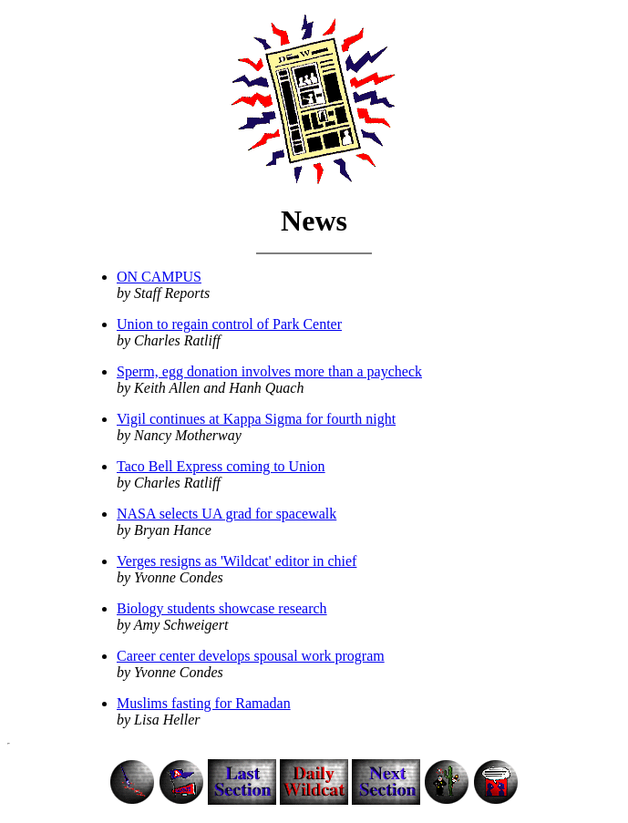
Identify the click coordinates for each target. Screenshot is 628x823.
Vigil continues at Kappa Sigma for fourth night (256, 419)
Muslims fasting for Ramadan (204, 703)
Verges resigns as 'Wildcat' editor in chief (236, 561)
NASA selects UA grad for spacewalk (226, 513)
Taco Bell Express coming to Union (221, 466)
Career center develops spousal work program (251, 656)
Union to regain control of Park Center (229, 324)
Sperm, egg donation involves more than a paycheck (269, 371)
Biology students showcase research (222, 608)
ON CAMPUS (159, 276)
